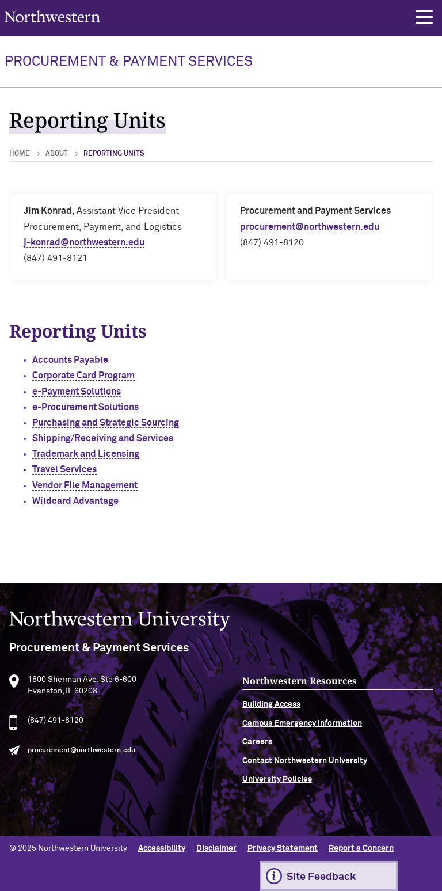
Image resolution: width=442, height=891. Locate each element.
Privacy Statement (282, 848)
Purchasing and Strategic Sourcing (105, 422)
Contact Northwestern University (304, 765)
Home (19, 153)
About (56, 153)
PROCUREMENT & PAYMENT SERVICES (129, 62)
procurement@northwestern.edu (309, 227)
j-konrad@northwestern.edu (84, 242)
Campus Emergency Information (302, 729)
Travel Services (64, 469)
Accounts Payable (70, 360)
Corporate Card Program (83, 375)
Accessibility (161, 848)
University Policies (277, 784)
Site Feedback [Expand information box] (321, 877)
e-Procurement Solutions (85, 407)
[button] (424, 17)
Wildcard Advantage (75, 501)
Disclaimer (216, 848)
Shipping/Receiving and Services (102, 438)
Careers (257, 747)
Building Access (271, 710)
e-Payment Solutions (76, 391)
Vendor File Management (85, 485)
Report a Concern (361, 848)
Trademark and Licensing (85, 453)
